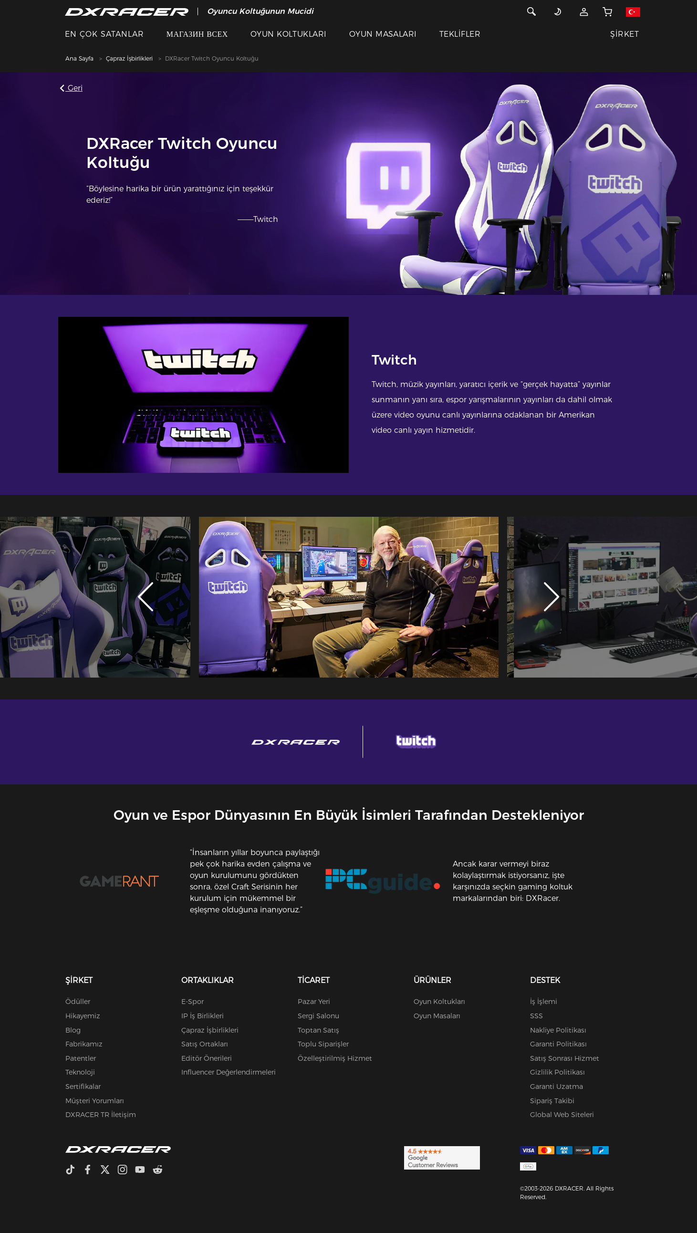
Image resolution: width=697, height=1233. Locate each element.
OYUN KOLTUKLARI (288, 34)
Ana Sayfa (79, 58)
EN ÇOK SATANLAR (104, 34)
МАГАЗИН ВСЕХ (197, 34)
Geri (72, 88)
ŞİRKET (624, 34)
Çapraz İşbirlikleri (129, 58)
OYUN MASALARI (383, 34)
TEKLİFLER (459, 34)
